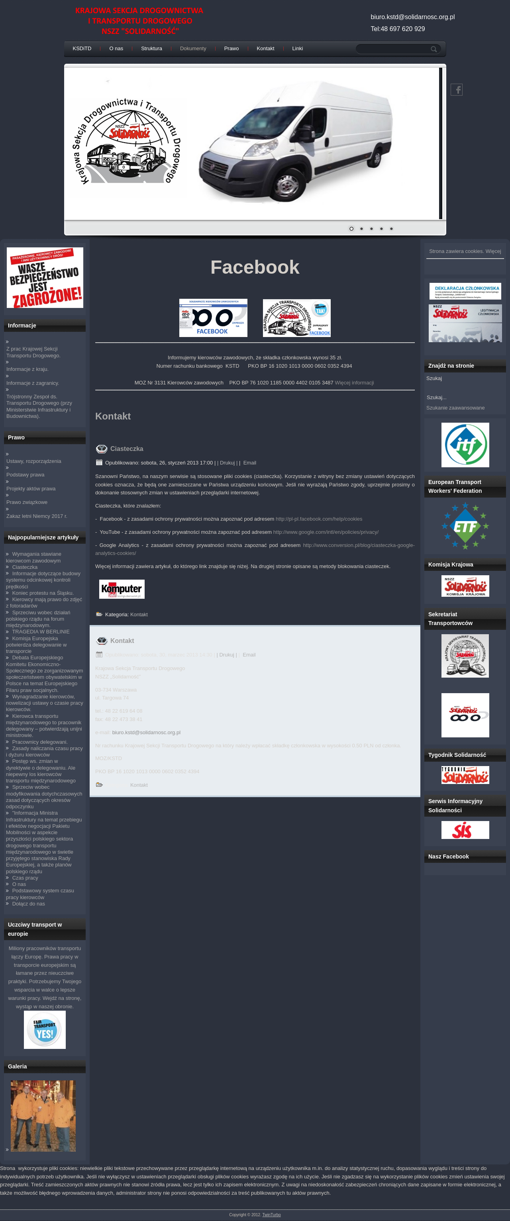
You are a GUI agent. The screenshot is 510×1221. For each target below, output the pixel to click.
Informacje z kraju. (27, 369)
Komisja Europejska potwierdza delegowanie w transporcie (36, 645)
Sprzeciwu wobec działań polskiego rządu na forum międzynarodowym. (38, 619)
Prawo (231, 48)
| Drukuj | (227, 463)
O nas (116, 48)
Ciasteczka (25, 567)
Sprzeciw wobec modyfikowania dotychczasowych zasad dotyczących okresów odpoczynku (44, 796)
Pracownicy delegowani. (40, 742)
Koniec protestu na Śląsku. (43, 593)
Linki (297, 48)
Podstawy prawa (25, 475)
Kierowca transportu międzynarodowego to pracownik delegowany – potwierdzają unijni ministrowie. (44, 726)
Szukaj (434, 378)
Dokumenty (193, 48)
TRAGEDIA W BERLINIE (40, 632)
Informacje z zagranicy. (32, 383)
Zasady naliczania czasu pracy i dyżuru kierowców (44, 751)
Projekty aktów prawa (31, 489)
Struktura (151, 48)
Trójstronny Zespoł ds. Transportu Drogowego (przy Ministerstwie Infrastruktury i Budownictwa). (39, 406)
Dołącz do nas (28, 904)
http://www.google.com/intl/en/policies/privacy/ (326, 532)
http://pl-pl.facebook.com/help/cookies (319, 519)
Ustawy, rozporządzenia (33, 461)
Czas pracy (25, 878)
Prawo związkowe (26, 502)
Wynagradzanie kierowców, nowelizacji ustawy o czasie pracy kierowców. (44, 703)
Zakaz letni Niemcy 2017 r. (36, 516)
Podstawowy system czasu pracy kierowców (40, 894)
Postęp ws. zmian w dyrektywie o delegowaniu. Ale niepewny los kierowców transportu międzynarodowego (41, 771)
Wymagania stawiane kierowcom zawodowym (33, 557)
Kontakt (266, 48)
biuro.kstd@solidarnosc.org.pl (146, 732)
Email (249, 463)
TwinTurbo (272, 1215)
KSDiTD (82, 48)
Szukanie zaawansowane (455, 408)
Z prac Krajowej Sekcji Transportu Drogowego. (33, 352)
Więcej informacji (354, 383)
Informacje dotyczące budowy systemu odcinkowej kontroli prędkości (43, 580)
